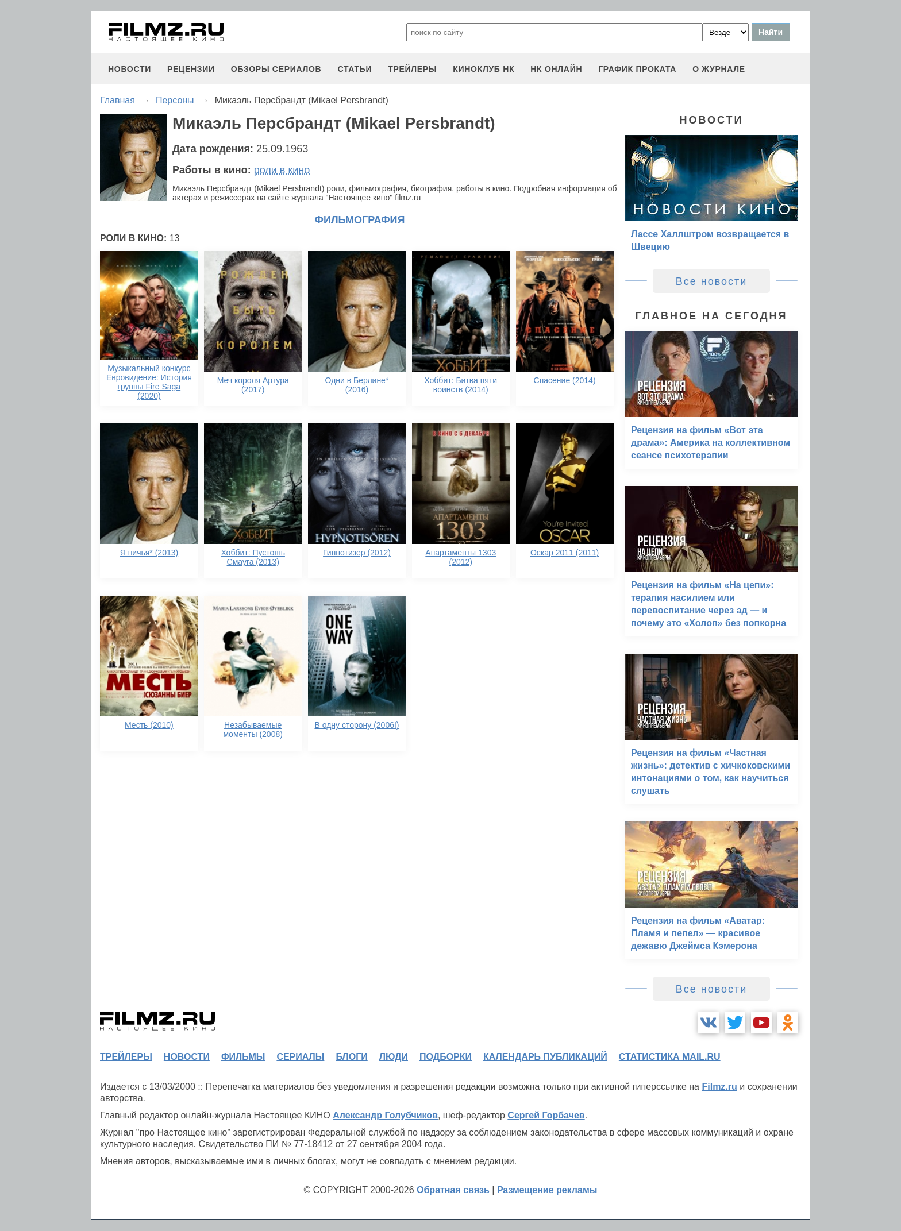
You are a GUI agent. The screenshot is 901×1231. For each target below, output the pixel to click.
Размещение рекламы (547, 1190)
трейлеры (412, 69)
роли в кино (282, 170)
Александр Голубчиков (385, 1115)
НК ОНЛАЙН (556, 69)
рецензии (191, 69)
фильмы (243, 1057)
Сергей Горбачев (545, 1115)
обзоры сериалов (276, 69)
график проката (637, 69)
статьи (354, 69)
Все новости (712, 281)
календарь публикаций (545, 1057)
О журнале (718, 69)
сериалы (300, 1057)
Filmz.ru (719, 1086)
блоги (351, 1057)
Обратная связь (453, 1190)
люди (393, 1057)
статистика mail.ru (670, 1057)
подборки (445, 1057)
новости (129, 69)
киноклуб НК (483, 69)
